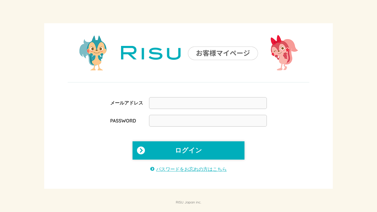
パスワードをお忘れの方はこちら (191, 169)
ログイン (188, 150)
